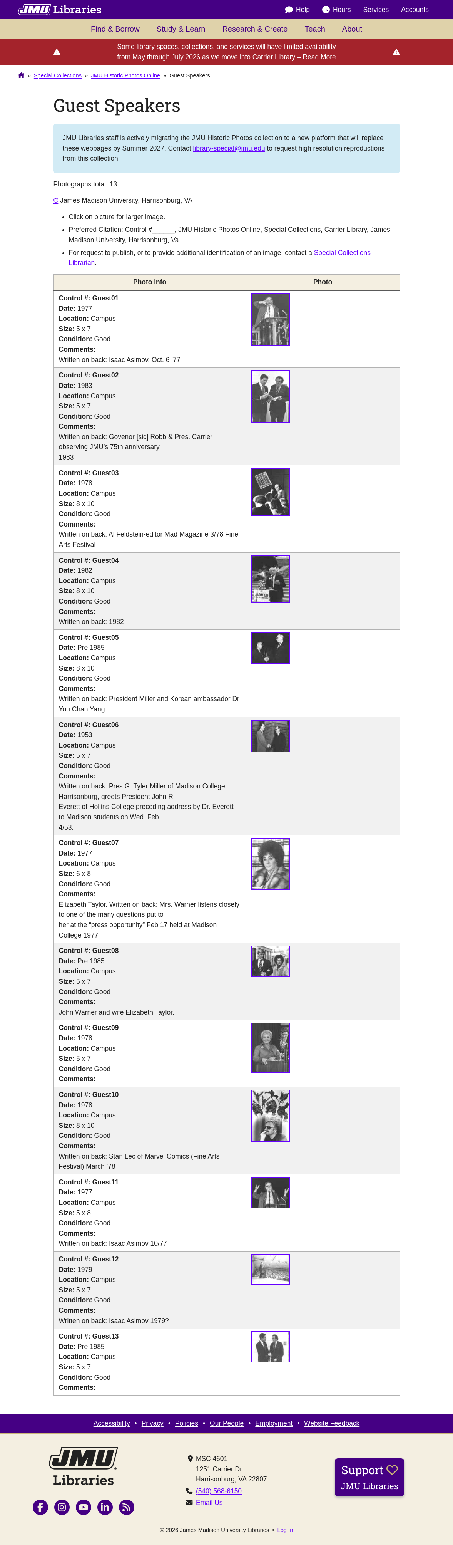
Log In (285, 1530)
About (352, 29)
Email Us (209, 1502)
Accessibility (112, 1423)
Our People (227, 1423)
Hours (336, 9)
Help (297, 9)
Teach (314, 29)
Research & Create (255, 29)
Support (369, 1476)
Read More (319, 57)
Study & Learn (181, 29)
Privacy (153, 1423)
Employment (274, 1423)
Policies (186, 1423)
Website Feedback (331, 1423)
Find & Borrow (115, 29)
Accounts (415, 9)
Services (376, 9)
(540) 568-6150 (219, 1491)
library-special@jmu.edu (229, 148)
